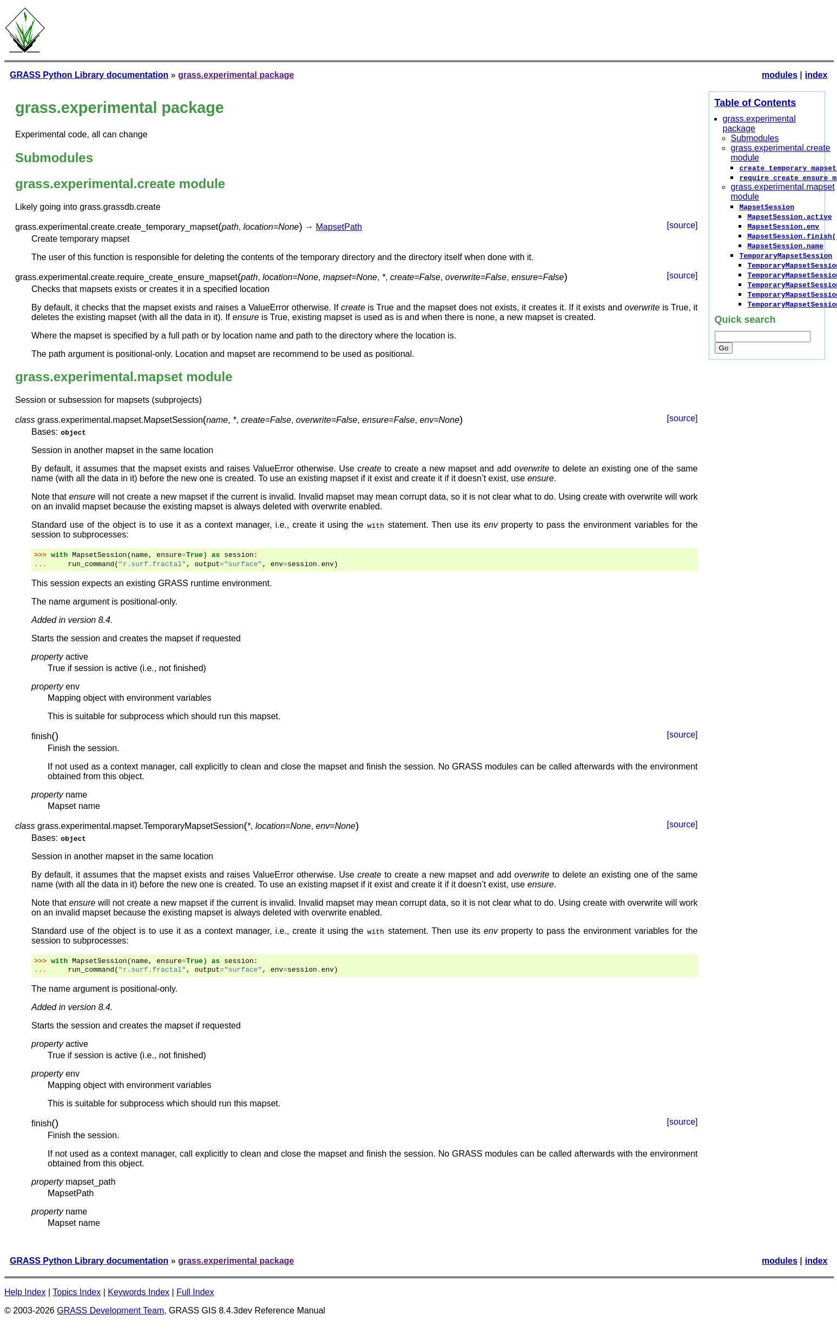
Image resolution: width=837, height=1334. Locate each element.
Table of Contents (755, 102)
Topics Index (76, 1292)
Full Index (195, 1292)
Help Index (25, 1292)
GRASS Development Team (110, 1310)
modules (780, 74)
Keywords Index (138, 1292)
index (816, 74)
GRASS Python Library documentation (89, 74)
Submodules (755, 138)
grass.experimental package (236, 74)
